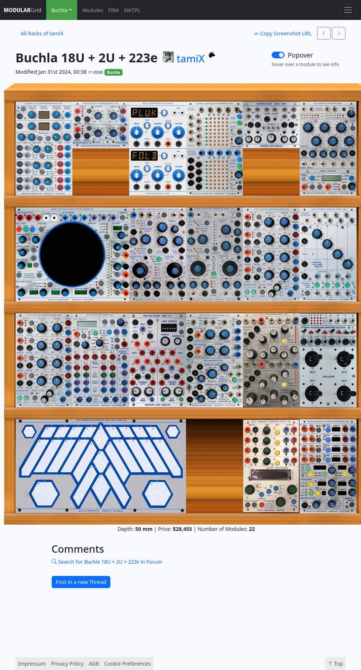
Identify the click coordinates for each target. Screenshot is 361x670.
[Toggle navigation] (348, 9)
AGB (94, 663)
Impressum (32, 663)
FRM (113, 10)
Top (335, 663)
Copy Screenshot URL (283, 33)
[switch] (278, 55)
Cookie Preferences (127, 663)
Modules (92, 10)
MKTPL (132, 10)
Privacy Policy (67, 663)
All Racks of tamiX (42, 33)
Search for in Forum (107, 561)
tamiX (190, 59)
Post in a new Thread (81, 582)
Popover (300, 55)
